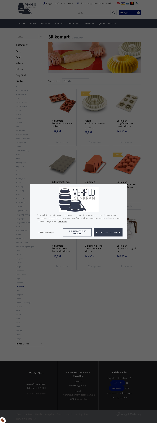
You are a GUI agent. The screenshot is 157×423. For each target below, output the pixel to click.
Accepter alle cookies (108, 232)
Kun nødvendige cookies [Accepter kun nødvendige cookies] (77, 232)
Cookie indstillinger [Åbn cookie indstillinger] (45, 232)
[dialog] (78, 211)
